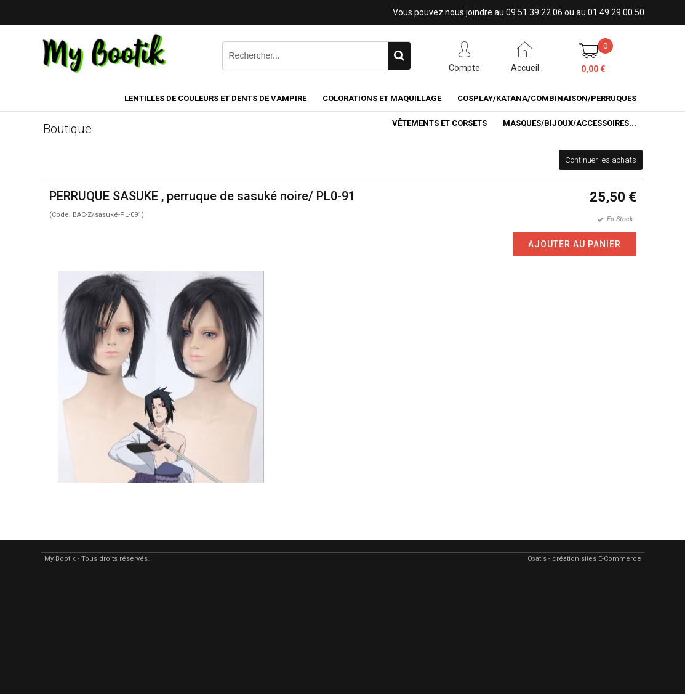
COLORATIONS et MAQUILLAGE (381, 98)
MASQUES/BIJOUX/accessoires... (569, 123)
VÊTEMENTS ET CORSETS (439, 123)
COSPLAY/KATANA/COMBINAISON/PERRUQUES (546, 98)
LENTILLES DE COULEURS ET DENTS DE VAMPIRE (215, 98)
